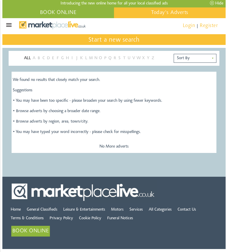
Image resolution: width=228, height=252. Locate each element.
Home (16, 210)
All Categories (160, 210)
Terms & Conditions (27, 218)
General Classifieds (42, 210)
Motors (117, 210)
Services (136, 210)
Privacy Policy (61, 218)
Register (209, 25)
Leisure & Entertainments (84, 210)
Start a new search (114, 40)
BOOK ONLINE (58, 12)
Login (189, 25)
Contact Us (187, 210)
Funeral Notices (120, 218)
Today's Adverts (170, 12)
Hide (216, 3)
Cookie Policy (90, 218)
